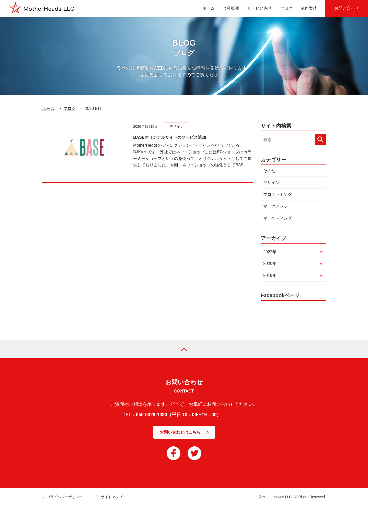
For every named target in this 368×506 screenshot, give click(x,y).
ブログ (69, 108)
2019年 (270, 275)
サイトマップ (111, 497)
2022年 (270, 252)
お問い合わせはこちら (180, 432)
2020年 (270, 263)
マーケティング (277, 218)
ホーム (48, 108)
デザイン (271, 182)
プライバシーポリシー (65, 497)
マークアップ (275, 206)
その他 (269, 171)
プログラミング (277, 194)
